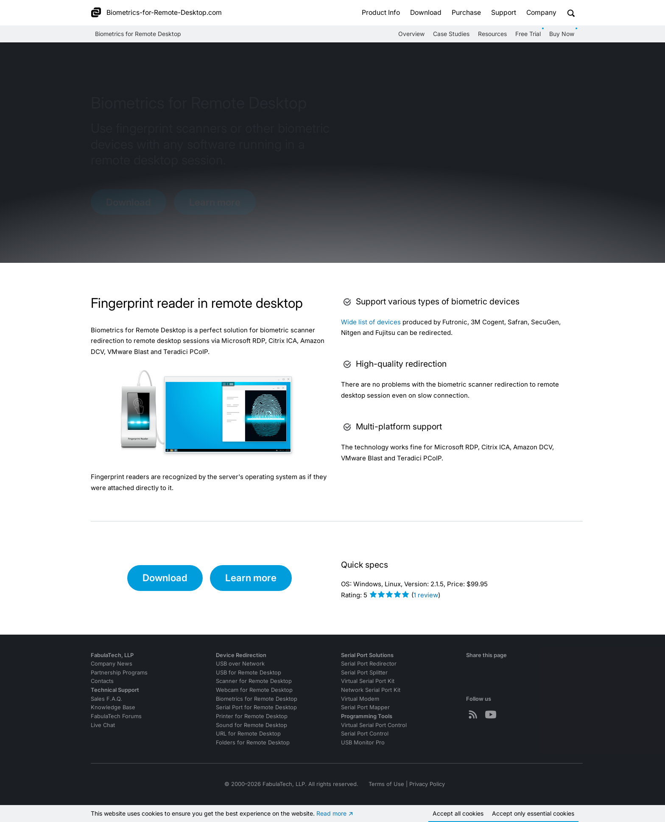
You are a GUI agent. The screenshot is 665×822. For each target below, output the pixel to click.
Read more (331, 813)
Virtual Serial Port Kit (367, 681)
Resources (492, 33)
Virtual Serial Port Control (374, 725)
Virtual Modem (360, 699)
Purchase (466, 12)
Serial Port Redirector (369, 663)
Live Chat (103, 725)
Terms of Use (386, 784)
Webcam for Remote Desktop (254, 690)
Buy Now (561, 33)
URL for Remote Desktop (248, 733)
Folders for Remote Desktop (253, 742)
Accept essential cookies (533, 813)
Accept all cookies (458, 813)
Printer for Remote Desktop (252, 716)
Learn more (214, 201)
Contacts (102, 681)
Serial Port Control (364, 733)
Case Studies (451, 33)
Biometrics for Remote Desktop (138, 33)
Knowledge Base (113, 707)
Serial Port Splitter (364, 672)
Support (503, 12)
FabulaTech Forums (116, 716)
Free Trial (528, 33)
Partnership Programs (119, 672)
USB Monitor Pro (363, 742)
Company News (111, 663)
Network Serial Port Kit (370, 690)
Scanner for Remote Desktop (254, 681)
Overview (411, 33)
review (426, 595)
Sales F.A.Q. (106, 699)
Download (425, 12)
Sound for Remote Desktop (251, 725)
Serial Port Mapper (365, 707)
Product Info (381, 12)
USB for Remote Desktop (248, 672)
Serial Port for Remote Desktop (256, 707)
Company (541, 12)
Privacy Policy (427, 784)
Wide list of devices (371, 322)
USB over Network (240, 663)
